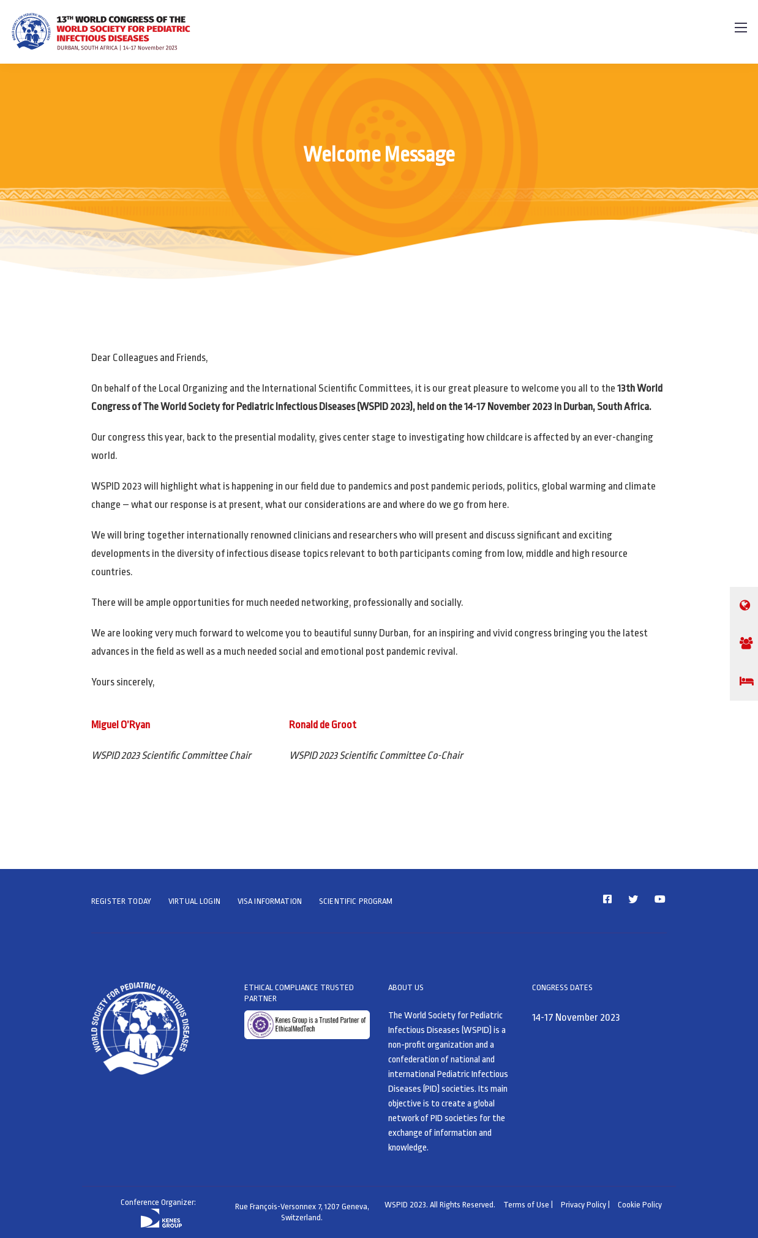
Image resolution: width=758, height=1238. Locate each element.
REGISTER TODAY (121, 901)
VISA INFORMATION (270, 901)
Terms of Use (526, 1204)
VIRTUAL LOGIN (194, 901)
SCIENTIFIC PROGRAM (356, 901)
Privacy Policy (583, 1204)
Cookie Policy (640, 1204)
